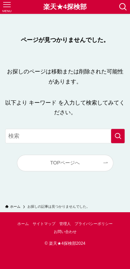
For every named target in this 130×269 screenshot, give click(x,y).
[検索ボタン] (123, 7)
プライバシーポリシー (94, 224)
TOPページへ (65, 162)
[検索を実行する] (118, 136)
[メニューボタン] (7, 7)
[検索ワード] (65, 136)
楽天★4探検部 (64, 7)
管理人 (65, 224)
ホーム (23, 224)
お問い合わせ (65, 232)
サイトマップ (44, 224)
